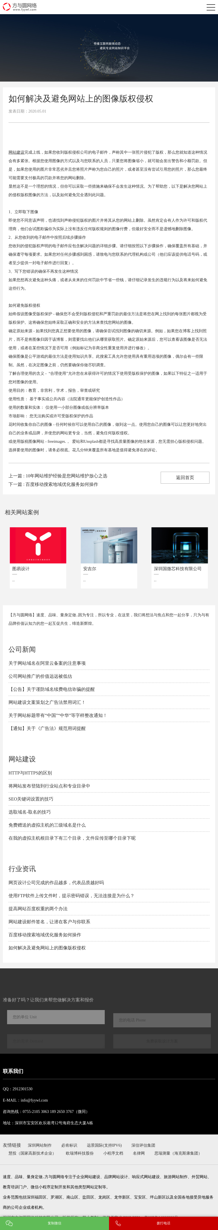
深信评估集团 (143, 1145)
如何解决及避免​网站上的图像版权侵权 (47, 947)
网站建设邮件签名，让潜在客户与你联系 (49, 921)
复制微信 (54, 1223)
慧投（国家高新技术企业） (32, 1153)
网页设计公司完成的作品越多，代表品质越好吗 (56, 882)
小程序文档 (113, 1153)
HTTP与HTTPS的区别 (30, 772)
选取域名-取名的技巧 (30, 812)
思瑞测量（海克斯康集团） (178, 1153)
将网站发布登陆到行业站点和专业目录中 (49, 786)
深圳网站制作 (40, 1145)
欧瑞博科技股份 (80, 1153)
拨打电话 (163, 1223)
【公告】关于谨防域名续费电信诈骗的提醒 (52, 689)
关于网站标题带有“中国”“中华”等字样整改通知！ (58, 715)
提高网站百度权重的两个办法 (38, 908)
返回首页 (185, 477)
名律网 (139, 1153)
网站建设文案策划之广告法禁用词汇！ (47, 702)
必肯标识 (69, 1145)
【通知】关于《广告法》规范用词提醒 (47, 728)
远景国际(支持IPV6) (104, 1145)
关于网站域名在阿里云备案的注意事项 (47, 663)
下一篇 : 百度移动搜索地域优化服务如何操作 (53, 484)
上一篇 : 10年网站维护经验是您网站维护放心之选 (58, 475)
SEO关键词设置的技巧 (31, 799)
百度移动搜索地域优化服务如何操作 (45, 934)
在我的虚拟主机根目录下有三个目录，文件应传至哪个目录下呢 (72, 838)
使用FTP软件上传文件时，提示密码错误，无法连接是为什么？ (72, 895)
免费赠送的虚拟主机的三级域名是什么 (47, 825)
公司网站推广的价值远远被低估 (40, 676)
